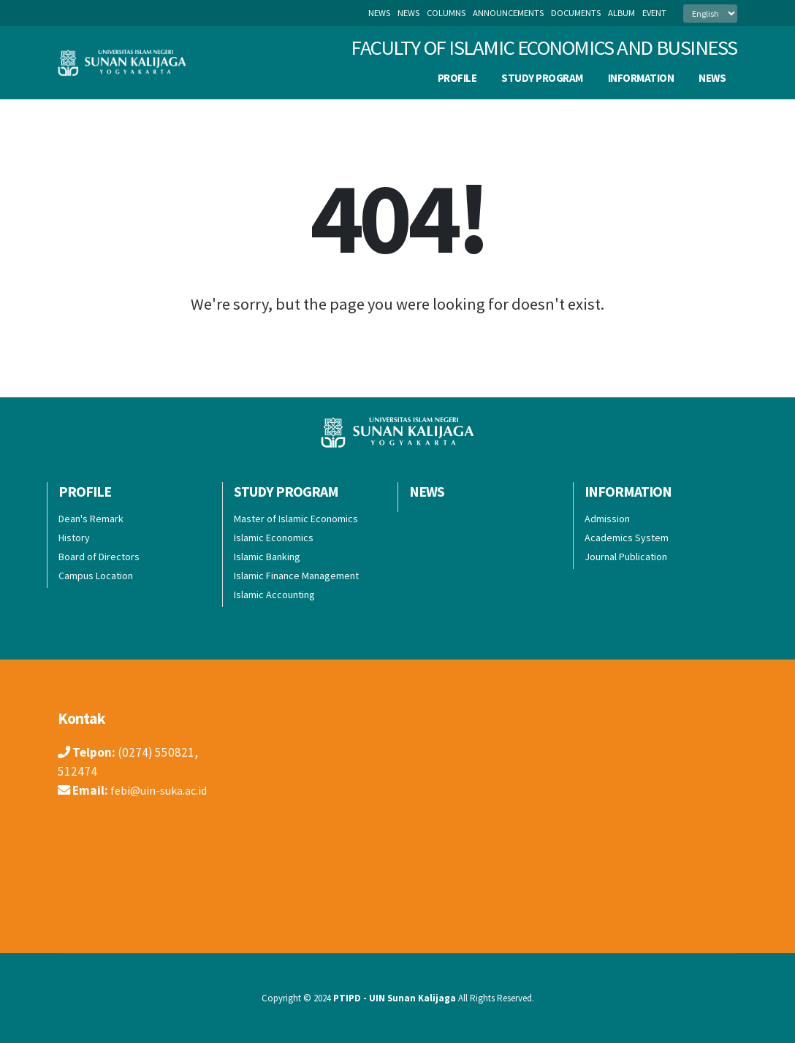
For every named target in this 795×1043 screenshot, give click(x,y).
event (654, 12)
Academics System (627, 537)
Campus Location (95, 575)
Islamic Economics (273, 537)
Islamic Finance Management (296, 575)
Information (641, 78)
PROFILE (457, 78)
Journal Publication (626, 556)
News (379, 12)
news (408, 12)
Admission (607, 518)
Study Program (542, 78)
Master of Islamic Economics (296, 518)
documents (576, 12)
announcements (508, 12)
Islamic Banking (267, 556)
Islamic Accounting (274, 594)
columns (446, 12)
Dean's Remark (90, 518)
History (74, 537)
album (621, 12)
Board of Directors (99, 556)
